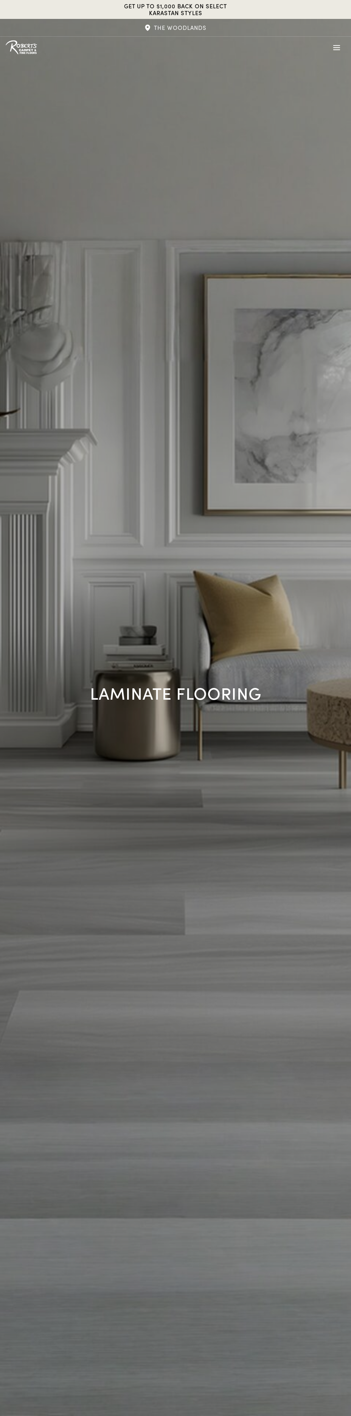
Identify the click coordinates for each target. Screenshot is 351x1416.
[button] (175, 27)
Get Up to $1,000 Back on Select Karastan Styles (175, 9)
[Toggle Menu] (336, 47)
